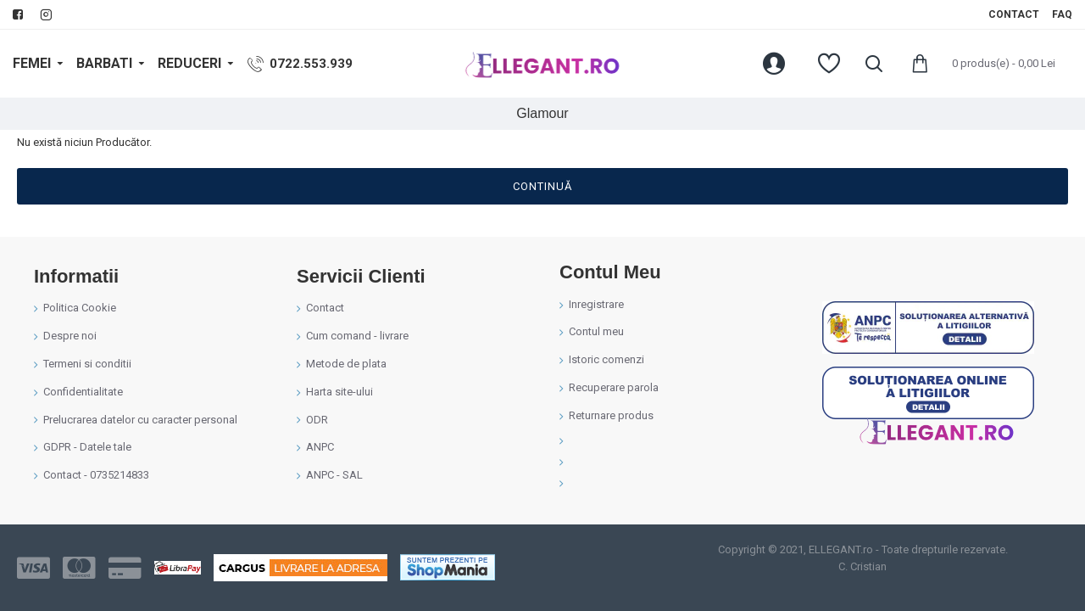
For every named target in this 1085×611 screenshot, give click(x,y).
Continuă (542, 186)
